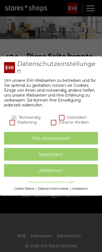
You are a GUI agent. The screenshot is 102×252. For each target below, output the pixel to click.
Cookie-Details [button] (24, 188)
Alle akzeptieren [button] (51, 138)
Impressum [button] (80, 188)
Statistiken (73, 117)
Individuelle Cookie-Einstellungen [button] (51, 182)
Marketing (23, 122)
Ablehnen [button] (51, 170)
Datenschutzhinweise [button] (53, 188)
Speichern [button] (51, 154)
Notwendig (26, 117)
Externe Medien (70, 122)
